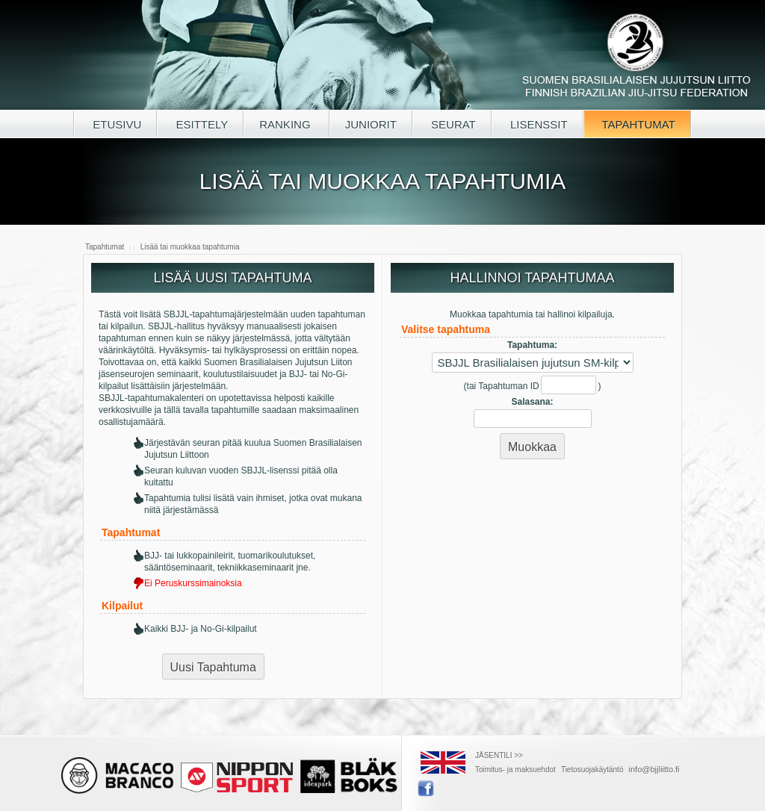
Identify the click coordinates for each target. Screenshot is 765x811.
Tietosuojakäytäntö (592, 769)
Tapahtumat (104, 247)
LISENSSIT (537, 124)
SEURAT (452, 124)
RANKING (286, 124)
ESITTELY (200, 124)
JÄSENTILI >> (499, 755)
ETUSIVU (115, 124)
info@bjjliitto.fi (654, 769)
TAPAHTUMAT (637, 124)
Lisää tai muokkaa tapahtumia (190, 247)
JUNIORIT (371, 124)
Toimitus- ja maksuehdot (515, 769)
